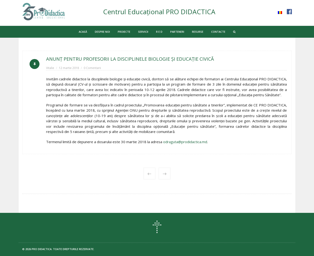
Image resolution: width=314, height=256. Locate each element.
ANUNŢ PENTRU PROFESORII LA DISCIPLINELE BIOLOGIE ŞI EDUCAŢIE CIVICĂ (130, 59)
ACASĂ (83, 31)
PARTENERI (177, 31)
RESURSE (197, 31)
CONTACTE (218, 31)
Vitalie (50, 68)
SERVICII (143, 31)
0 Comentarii (92, 68)
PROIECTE (124, 31)
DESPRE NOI (102, 31)
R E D (159, 31)
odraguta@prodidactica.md (185, 141)
